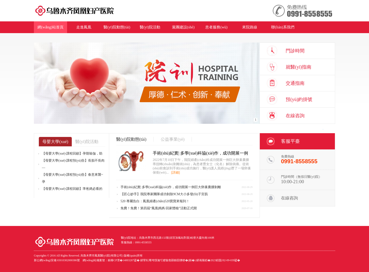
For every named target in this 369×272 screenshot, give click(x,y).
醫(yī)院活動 (150, 27)
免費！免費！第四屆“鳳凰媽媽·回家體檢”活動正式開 (158, 208)
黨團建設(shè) (183, 27)
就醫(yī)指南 (298, 67)
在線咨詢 (295, 115)
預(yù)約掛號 (299, 99)
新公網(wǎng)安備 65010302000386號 (57, 260)
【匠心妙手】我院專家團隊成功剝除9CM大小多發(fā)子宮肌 (164, 194)
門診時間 (295, 50)
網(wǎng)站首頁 (50, 27)
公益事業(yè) (172, 139)
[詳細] (175, 172)
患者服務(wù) (216, 27)
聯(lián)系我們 (282, 27)
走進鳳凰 (83, 27)
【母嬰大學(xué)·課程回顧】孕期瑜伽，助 (72, 153)
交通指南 (295, 83)
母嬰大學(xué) (55, 141)
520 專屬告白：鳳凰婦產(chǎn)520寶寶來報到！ (154, 201)
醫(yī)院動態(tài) (117, 27)
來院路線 (249, 27)
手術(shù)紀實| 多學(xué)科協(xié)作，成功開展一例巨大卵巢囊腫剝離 (170, 187)
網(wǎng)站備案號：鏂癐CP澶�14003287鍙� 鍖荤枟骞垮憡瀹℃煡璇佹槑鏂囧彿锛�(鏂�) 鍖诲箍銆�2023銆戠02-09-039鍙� (161, 260)
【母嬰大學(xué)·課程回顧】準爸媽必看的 (72, 188)
